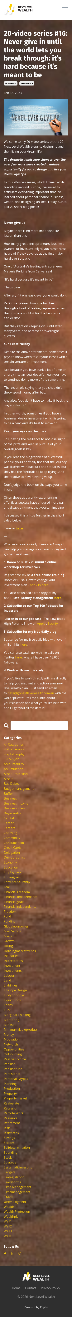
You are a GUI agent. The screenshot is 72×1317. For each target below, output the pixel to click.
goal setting (13, 931)
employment (13, 872)
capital (9, 818)
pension (10, 1064)
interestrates (13, 961)
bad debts (11, 783)
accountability (14, 764)
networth (11, 1044)
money (9, 1034)
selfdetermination (17, 1147)
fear (7, 887)
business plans (15, 808)
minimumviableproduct (20, 1029)
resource (10, 1118)
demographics (14, 857)
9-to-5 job (11, 759)
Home (16, 1288)
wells (8, 1236)
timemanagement (17, 1192)
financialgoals (14, 902)
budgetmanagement (19, 788)
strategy (10, 1162)
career (9, 823)
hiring (8, 946)
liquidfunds (12, 1000)
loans (8, 1005)
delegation (12, 852)
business (10, 798)
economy (10, 862)
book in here (39, 585)
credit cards (13, 847)
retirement (12, 1123)
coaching (10, 833)
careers (9, 828)
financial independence (20, 897)
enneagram (12, 877)
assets (8, 779)
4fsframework (14, 749)
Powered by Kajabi (36, 1307)
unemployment (15, 1202)
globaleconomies (16, 926)
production (12, 1088)
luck (7, 1010)
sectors (9, 1143)
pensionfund (13, 1069)
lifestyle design (15, 990)
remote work (14, 1113)
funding (10, 921)
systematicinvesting (18, 1167)
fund (7, 916)
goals (8, 936)
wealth (9, 1207)
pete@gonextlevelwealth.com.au (31, 693)
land (7, 980)
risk (7, 1128)
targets (9, 1172)
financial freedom (17, 892)
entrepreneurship (17, 882)
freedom (10, 911)
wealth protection (17, 1211)
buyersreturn (13, 813)
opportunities (14, 1049)
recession (11, 1108)
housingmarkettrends (20, 951)
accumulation (13, 769)
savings (9, 1138)
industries (11, 956)
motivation (10, 83)
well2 (8, 1226)
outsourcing (13, 1054)
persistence (27, 83)
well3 (8, 1231)
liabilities (10, 985)
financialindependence (20, 906)
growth (9, 941)
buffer (8, 793)
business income (16, 803)
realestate (11, 1103)
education (11, 867)
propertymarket (15, 1098)
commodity (12, 838)
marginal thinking (17, 1015)
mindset (10, 1025)
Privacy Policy (50, 1288)
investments (13, 970)
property (10, 1093)
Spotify (53, 623)
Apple (41, 623)
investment (12, 965)
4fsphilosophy (14, 754)
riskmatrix (11, 1133)
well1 (8, 1221)
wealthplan (12, 1216)
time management (17, 1187)
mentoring (11, 1020)
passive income (15, 1059)
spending (10, 1152)
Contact (30, 1288)
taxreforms (12, 1182)
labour (9, 975)
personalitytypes (16, 1079)
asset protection (16, 774)
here (57, 598)
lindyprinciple (14, 995)
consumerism (14, 843)
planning (10, 1084)
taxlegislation (14, 1177)
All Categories (14, 744)
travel (8, 1197)
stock (8, 1157)
